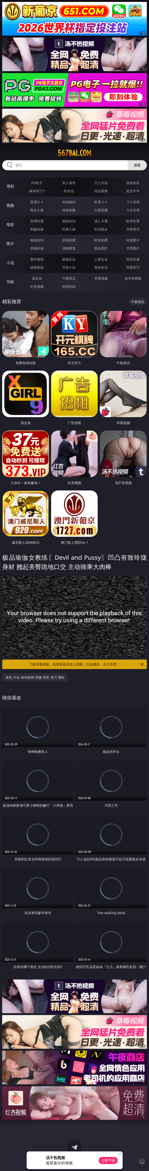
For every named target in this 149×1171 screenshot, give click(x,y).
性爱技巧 (133, 267)
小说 (10, 262)
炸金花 (69, 191)
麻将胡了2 (37, 191)
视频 (10, 205)
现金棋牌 (101, 191)
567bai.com (74, 153)
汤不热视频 (133, 278)
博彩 (10, 186)
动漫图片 (133, 240)
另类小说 (69, 267)
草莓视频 (101, 278)
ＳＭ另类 (133, 210)
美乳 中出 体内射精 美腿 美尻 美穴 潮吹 (35, 677)
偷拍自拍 (69, 221)
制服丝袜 (37, 229)
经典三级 (69, 229)
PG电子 (36, 183)
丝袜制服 (69, 210)
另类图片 (133, 248)
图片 (10, 243)
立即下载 (108, 1160)
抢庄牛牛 (133, 191)
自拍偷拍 (69, 202)
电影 (10, 224)
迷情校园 (37, 267)
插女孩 (37, 278)
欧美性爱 (133, 221)
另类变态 (133, 229)
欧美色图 (101, 240)
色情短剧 (69, 286)
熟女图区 (101, 248)
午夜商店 (69, 278)
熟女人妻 (37, 210)
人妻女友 (101, 259)
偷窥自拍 (37, 240)
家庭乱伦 (69, 259)
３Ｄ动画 (133, 202)
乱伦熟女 (101, 229)
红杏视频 (37, 286)
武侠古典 (133, 259)
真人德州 (69, 183)
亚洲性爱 (37, 221)
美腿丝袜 (37, 248)
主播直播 (101, 210)
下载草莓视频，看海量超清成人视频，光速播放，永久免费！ (86, 664)
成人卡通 (101, 221)
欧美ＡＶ (101, 202)
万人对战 (101, 183)
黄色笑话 (101, 267)
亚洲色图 (69, 240)
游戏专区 (133, 183)
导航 (10, 281)
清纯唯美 (69, 248)
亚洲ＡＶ (37, 202)
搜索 (137, 165)
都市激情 (37, 259)
